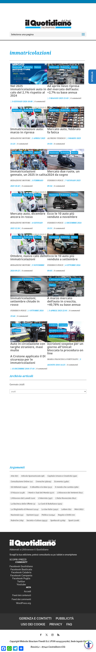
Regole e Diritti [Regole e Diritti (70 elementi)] (66, 515)
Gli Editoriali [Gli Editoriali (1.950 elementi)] (19, 487)
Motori (37, 67)
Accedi (27, 591)
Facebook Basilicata (21, 569)
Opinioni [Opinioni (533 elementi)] (32, 515)
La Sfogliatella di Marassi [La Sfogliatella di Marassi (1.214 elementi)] (24, 509)
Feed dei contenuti (21, 595)
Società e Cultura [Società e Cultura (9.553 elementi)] (37, 520)
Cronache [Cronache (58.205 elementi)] (43, 481)
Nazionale (17, 67)
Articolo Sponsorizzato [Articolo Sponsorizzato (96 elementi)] (32, 476)
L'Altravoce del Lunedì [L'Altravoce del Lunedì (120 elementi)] (23, 498)
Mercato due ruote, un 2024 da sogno (63, 173)
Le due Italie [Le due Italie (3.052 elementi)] (50, 509)
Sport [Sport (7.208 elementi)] (73, 520)
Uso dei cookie (33, 624)
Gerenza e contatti (35, 618)
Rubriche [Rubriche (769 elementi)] (17, 520)
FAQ (69, 624)
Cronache (36, 325)
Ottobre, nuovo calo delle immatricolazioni (28, 257)
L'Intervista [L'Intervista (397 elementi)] (45, 498)
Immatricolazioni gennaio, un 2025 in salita (28, 173)
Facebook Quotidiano (21, 566)
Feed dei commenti (21, 599)
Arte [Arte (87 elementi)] (14, 476)
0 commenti (39, 101)
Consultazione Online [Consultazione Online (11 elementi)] (22, 481)
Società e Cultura (57, 330)
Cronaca (16, 330)
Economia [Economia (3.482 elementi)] (61, 481)
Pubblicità (65, 618)
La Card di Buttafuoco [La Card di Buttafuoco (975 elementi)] (50, 504)
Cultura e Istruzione (58, 336)
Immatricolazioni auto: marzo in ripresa (27, 130)
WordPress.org (23, 603)
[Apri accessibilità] (88, 644)
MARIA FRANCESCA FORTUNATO (62, 359)
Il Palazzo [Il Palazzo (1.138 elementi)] (18, 493)
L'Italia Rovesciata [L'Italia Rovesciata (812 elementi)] (66, 498)
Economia (75, 279)
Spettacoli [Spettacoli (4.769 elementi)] (57, 520)
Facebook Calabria (21, 572)
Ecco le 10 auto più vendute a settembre (62, 257)
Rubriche (28, 67)
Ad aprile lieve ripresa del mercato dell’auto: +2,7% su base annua (63, 89)
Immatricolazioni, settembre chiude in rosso (25, 301)
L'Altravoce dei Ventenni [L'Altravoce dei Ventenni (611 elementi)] (70, 493)
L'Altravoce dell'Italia (59, 279)
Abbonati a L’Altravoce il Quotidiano (29, 549)
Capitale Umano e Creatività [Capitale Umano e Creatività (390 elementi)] (62, 476)
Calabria (16, 325)
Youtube (21, 584)
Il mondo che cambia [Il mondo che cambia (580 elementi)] (66, 487)
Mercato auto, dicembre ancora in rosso (27, 215)
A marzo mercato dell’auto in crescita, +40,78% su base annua (63, 301)
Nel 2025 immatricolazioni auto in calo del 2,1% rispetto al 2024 (28, 91)
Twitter (21, 581)
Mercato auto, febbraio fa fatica (64, 130)
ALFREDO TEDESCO (56, 138)
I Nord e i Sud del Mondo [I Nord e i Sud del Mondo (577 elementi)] (41, 493)
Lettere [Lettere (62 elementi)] (66, 509)
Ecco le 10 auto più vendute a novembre (62, 215)
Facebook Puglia (21, 578)
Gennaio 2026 (17, 384)
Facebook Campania (21, 575)
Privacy (55, 624)
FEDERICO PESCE (55, 180)
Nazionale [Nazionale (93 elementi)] (17, 515)
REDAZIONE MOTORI (20, 138)
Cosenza (63, 325)
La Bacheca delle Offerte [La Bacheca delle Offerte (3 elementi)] (23, 504)
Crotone (26, 325)
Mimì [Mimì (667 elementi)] (79, 509)
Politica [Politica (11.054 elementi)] (48, 515)
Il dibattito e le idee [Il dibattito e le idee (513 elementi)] (41, 487)
